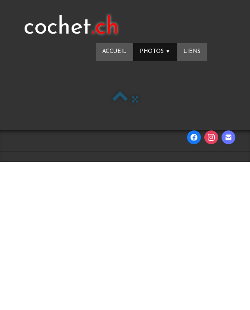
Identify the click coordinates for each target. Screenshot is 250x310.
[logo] (71, 28)
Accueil (114, 51)
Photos (155, 51)
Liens (191, 51)
